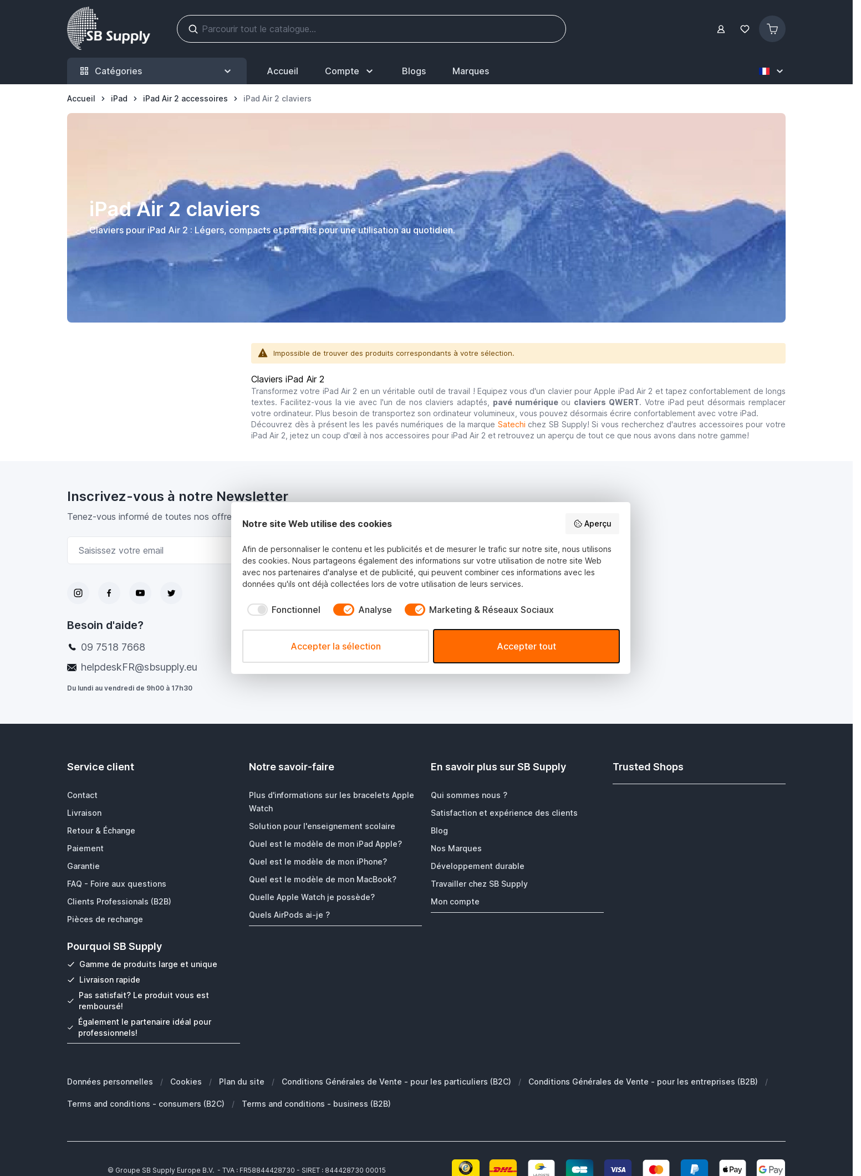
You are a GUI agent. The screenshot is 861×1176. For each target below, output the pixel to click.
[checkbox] (281, 609)
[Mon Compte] (350, 71)
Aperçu (592, 524)
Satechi (512, 424)
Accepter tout (526, 646)
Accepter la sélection (336, 646)
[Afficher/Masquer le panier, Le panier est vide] (772, 29)
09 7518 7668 (113, 647)
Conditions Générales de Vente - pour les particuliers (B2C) (396, 1081)
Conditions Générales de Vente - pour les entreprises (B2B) (643, 1081)
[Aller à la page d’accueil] (81, 98)
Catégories (156, 71)
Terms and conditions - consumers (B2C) (146, 1103)
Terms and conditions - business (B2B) (316, 1103)
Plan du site (241, 1081)
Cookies (186, 1081)
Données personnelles (110, 1081)
